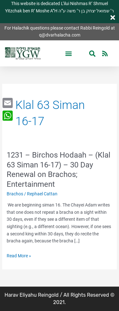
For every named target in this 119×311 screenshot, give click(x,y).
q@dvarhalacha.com (59, 34)
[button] (68, 53)
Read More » (19, 256)
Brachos (15, 193)
